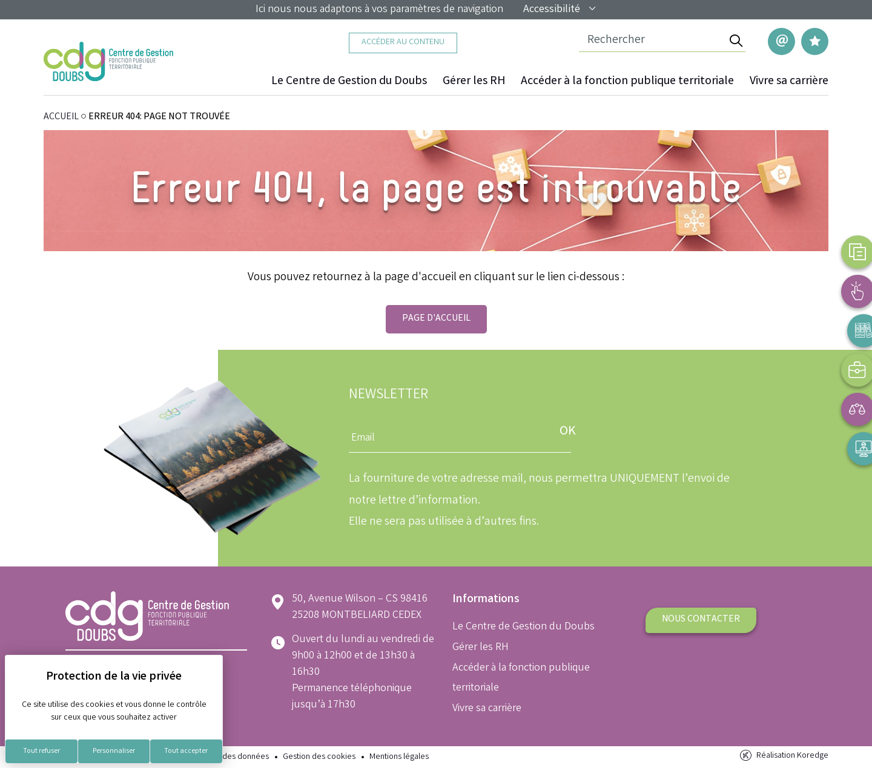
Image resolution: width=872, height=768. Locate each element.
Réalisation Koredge (783, 756)
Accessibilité (560, 10)
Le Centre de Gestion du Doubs (351, 81)
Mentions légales (399, 757)
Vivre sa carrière (789, 81)
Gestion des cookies (319, 757)
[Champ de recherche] (652, 41)
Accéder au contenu (403, 42)
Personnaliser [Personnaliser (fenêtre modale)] (114, 751)
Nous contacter (701, 619)
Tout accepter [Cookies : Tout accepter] (186, 751)
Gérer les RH (475, 81)
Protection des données (226, 757)
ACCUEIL (61, 117)
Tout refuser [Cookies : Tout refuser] (41, 751)
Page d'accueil (436, 319)
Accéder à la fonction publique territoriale (628, 81)
